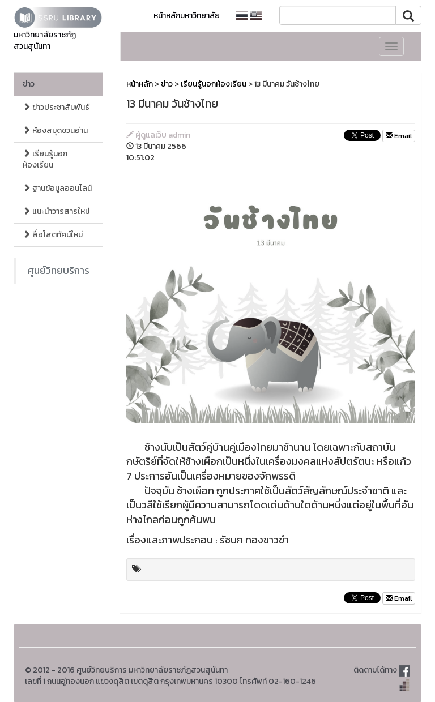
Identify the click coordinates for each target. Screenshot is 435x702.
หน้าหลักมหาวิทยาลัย (186, 16)
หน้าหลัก (139, 84)
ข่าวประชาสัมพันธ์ (56, 107)
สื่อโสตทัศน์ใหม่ (53, 235)
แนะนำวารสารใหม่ (56, 211)
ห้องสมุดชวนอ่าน (55, 130)
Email (399, 136)
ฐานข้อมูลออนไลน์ (57, 188)
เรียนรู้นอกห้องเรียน (45, 159)
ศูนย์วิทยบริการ (58, 270)
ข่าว (29, 84)
